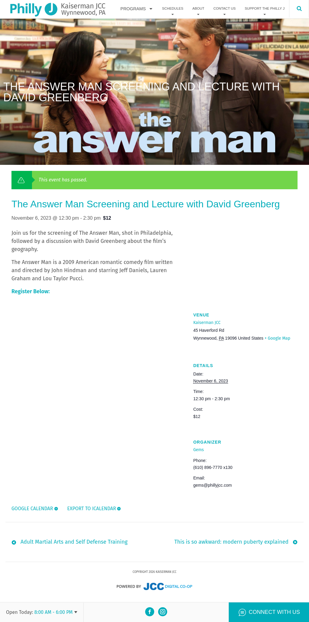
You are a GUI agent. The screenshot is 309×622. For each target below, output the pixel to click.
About (198, 9)
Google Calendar (32, 508)
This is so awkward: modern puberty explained (231, 544)
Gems (198, 449)
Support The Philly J (265, 9)
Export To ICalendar (91, 508)
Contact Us (224, 9)
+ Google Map (277, 338)
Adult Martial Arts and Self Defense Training (74, 544)
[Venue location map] (245, 261)
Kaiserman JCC (206, 322)
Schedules (172, 9)
